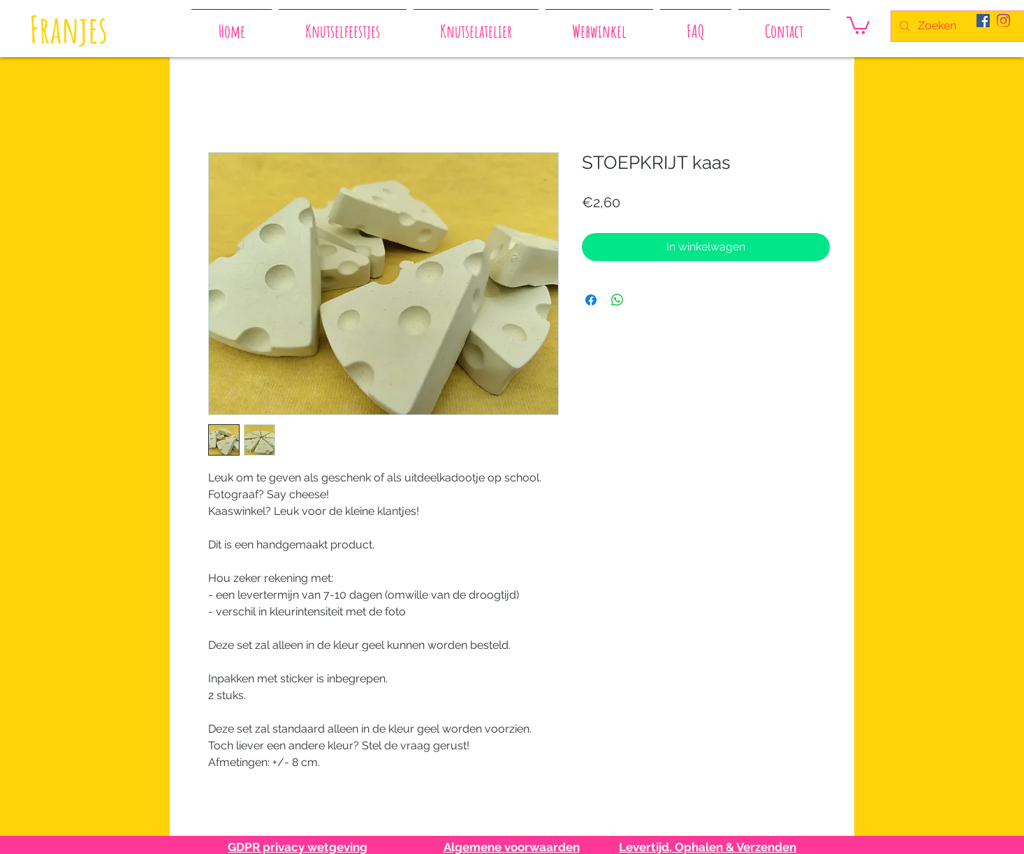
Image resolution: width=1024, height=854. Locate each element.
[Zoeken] (960, 26)
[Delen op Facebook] (591, 300)
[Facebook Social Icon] (983, 20)
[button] (858, 24)
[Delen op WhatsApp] (617, 300)
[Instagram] (1003, 20)
